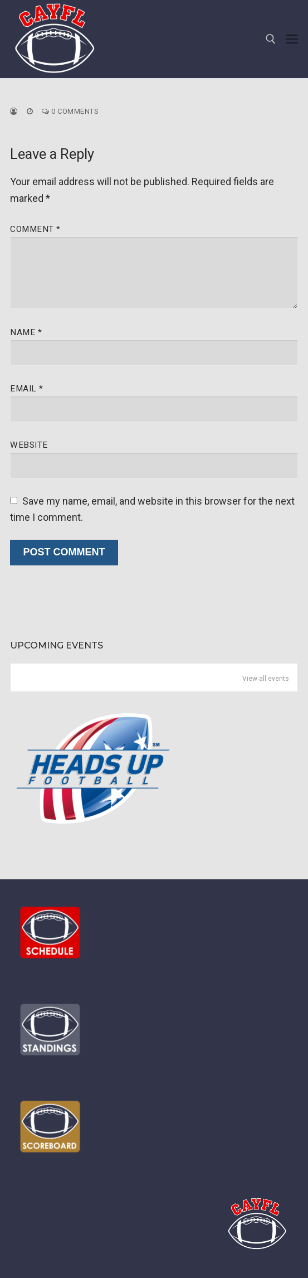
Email (26, 389)
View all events (265, 678)
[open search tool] (271, 39)
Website (29, 445)
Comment (35, 229)
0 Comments (70, 111)
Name (26, 332)
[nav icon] (292, 39)
